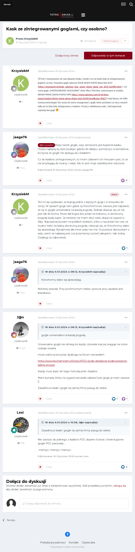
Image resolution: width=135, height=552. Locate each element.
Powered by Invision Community (67, 547)
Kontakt (74, 542)
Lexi (20, 412)
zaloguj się (119, 485)
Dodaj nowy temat (66, 55)
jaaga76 (20, 137)
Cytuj (49, 123)
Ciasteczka (88, 542)
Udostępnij (88, 40)
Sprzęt (43, 42)
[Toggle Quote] (42, 271)
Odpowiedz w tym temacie (108, 55)
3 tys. (21, 167)
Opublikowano (56, 71)
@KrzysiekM (46, 145)
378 (20, 443)
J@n (20, 317)
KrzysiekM (31, 38)
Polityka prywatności (53, 542)
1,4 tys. (21, 348)
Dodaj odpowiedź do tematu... (42, 503)
